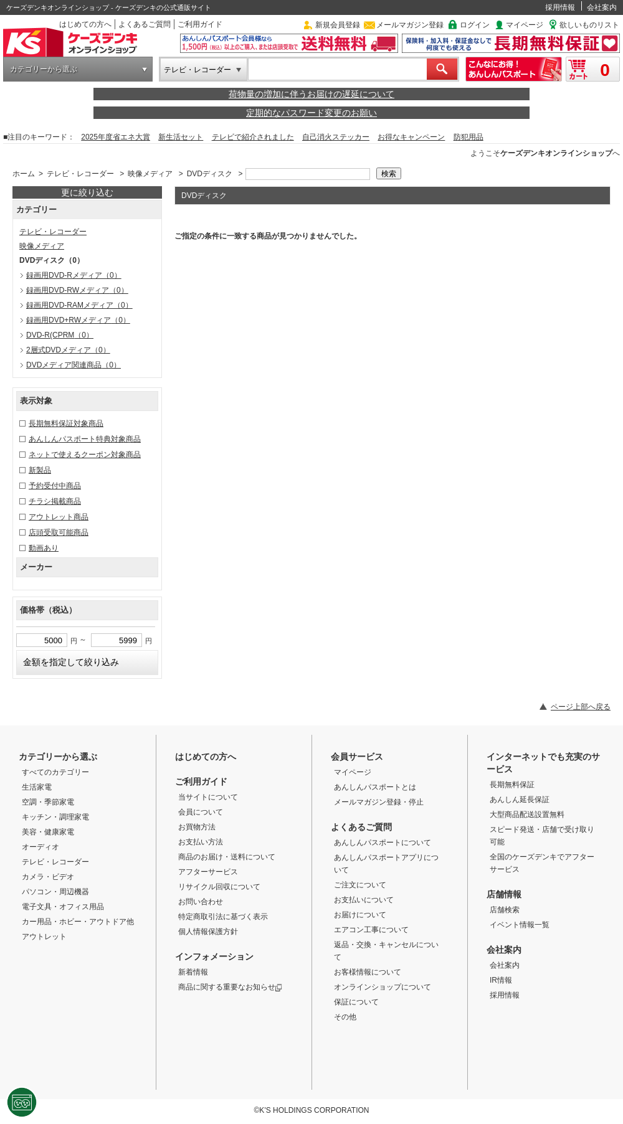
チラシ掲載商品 (55, 501)
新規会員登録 (337, 25)
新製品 (40, 470)
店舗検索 (505, 909)
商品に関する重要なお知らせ (230, 987)
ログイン (475, 25)
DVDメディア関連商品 (73, 365)
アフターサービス (208, 871)
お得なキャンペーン (411, 137)
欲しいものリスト (589, 25)
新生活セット (180, 137)
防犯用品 (468, 137)
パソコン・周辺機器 (55, 891)
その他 (345, 1017)
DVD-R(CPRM (59, 335)
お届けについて (360, 914)
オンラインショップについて (382, 987)
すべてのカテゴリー (55, 772)
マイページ (524, 25)
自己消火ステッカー (335, 137)
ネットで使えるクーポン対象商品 (85, 454)
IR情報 (501, 980)
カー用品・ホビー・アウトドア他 (78, 921)
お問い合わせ (200, 901)
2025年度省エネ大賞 (115, 137)
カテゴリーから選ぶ (43, 69)
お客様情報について (367, 972)
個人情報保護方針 (208, 931)
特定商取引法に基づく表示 (223, 916)
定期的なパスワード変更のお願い (311, 113)
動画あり (44, 548)
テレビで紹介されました (253, 137)
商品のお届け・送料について (226, 856)
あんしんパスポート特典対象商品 (85, 439)
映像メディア (150, 173)
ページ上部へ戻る (581, 706)
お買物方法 (197, 827)
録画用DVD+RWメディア (78, 320)
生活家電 (37, 787)
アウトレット (44, 936)
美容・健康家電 (48, 832)
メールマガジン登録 (410, 25)
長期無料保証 (512, 784)
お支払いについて (364, 899)
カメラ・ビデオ (48, 876)
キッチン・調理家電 (55, 817)
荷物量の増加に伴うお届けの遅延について (311, 94)
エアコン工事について (371, 929)
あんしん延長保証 (519, 799)
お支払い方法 (200, 842)
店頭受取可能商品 (58, 532)
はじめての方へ (85, 24)
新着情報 (193, 972)
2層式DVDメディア (68, 350)
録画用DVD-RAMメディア (79, 305)
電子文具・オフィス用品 (63, 906)
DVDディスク (209, 173)
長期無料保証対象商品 (66, 423)
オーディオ (40, 847)
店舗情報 (504, 894)
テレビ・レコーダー (197, 69)
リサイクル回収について (219, 886)
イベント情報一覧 (519, 924)
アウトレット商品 (58, 516)
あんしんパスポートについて (382, 842)
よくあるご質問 (144, 24)
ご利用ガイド (200, 24)
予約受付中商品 (55, 485)
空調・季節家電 (48, 802)
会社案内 (602, 7)
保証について (356, 1002)
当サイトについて (208, 797)
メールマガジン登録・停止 (379, 802)
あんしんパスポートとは (375, 787)
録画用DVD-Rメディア (73, 275)
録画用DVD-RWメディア (77, 290)
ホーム (23, 173)
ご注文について (360, 885)
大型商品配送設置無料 (527, 814)
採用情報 (560, 7)
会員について (200, 812)
